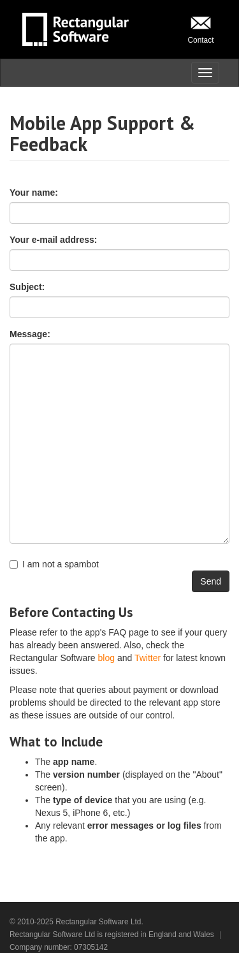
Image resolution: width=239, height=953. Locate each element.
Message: (30, 334)
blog (106, 658)
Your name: (34, 192)
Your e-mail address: (53, 240)
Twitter (147, 658)
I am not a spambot (54, 564)
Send (210, 581)
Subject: (27, 287)
